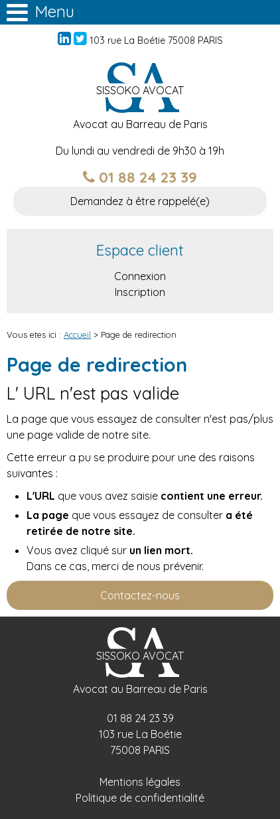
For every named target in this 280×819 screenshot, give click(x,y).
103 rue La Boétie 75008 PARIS (156, 40)
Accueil (77, 334)
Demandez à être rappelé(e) (140, 201)
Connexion (140, 276)
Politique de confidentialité (140, 797)
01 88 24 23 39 (140, 177)
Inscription (140, 292)
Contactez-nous (140, 595)
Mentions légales (140, 781)
